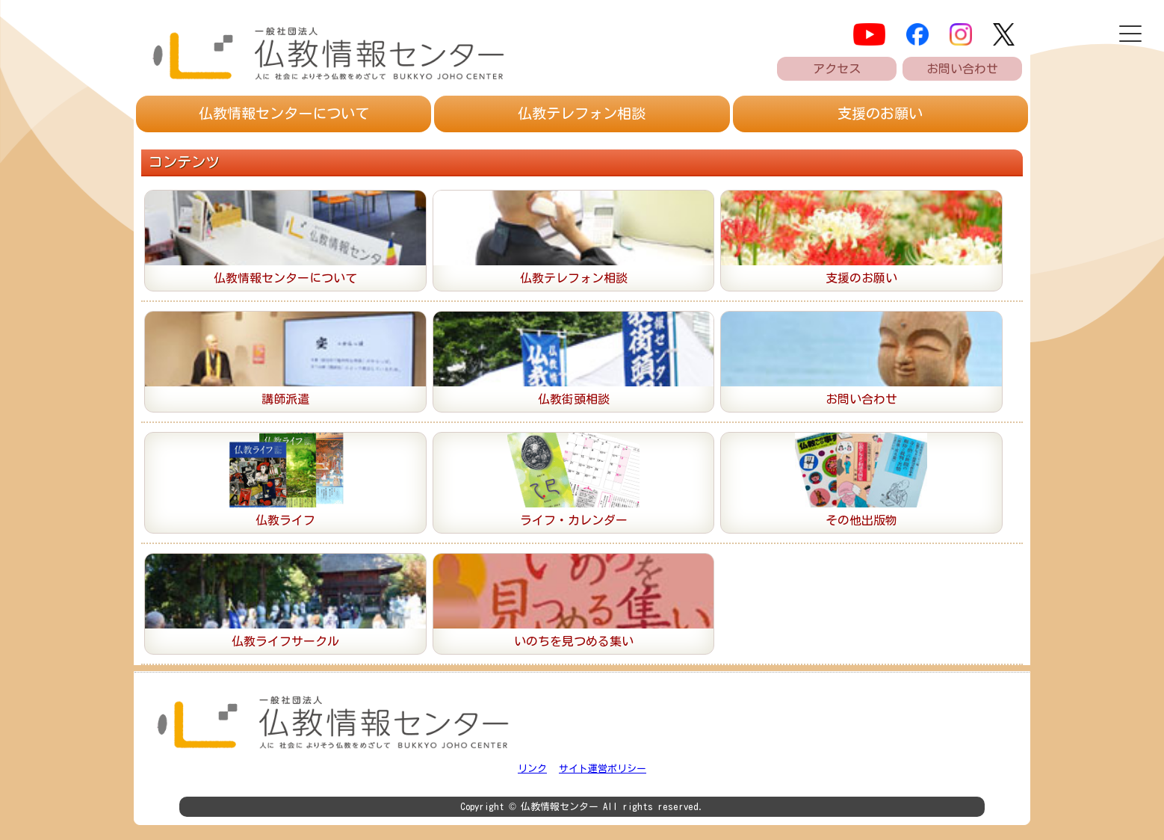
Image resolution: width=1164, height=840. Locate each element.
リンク (532, 768)
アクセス (837, 69)
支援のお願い (880, 113)
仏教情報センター (284, 114)
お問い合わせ (962, 69)
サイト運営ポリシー (602, 768)
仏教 (582, 114)
